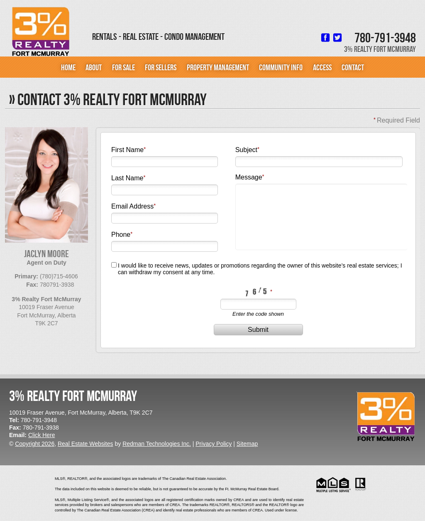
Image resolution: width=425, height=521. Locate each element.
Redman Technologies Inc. (156, 443)
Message (248, 177)
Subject (246, 149)
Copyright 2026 (34, 443)
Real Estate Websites (85, 443)
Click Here (41, 435)
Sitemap (247, 443)
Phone (120, 234)
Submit (258, 329)
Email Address (132, 206)
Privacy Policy (213, 443)
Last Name (127, 178)
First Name (127, 149)
